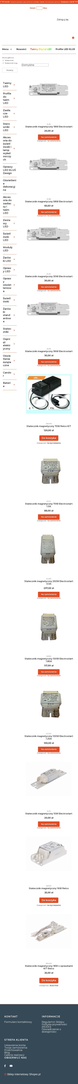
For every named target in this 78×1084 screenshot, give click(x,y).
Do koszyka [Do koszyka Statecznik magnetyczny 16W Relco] (48, 900)
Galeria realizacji (14, 1055)
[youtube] (11, 1066)
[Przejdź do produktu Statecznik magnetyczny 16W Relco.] (49, 853)
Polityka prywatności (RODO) (54, 1025)
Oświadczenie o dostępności (51, 1030)
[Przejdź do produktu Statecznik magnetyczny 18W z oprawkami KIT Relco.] (49, 931)
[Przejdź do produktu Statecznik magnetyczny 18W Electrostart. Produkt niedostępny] (49, 89)
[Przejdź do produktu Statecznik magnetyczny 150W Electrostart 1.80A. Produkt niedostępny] (49, 624)
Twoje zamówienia (15, 1047)
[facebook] (5, 1066)
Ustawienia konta (15, 1045)
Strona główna (8, 58)
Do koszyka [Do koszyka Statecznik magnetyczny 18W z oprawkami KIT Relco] (48, 980)
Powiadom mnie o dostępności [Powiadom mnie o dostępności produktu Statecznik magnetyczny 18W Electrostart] (49, 137)
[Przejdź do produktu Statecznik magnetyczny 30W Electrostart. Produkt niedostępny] (49, 239)
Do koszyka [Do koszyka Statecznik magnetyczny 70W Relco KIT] (48, 437)
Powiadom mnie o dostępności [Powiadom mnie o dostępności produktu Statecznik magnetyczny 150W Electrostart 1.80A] (49, 672)
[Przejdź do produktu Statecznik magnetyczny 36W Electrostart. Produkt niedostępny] (49, 309)
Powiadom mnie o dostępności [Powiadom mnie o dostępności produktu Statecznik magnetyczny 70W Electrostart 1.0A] (49, 517)
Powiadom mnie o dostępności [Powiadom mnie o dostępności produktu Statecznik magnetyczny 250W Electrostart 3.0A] (49, 594)
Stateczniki (9, 60)
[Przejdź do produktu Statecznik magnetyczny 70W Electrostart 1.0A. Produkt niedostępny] (49, 469)
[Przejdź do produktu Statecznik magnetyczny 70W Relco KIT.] (49, 394)
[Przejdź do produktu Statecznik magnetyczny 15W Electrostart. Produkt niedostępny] (49, 779)
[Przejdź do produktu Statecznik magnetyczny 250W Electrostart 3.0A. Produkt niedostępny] (49, 546)
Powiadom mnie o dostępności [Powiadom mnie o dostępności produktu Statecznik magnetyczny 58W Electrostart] (49, 212)
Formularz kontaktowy (18, 1021)
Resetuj (9, 70)
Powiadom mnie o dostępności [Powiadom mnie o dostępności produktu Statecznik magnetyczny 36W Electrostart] (49, 362)
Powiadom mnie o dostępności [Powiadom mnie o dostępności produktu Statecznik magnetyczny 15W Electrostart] (49, 824)
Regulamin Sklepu (53, 1021)
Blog (7, 1052)
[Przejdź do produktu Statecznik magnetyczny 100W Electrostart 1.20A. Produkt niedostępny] (49, 701)
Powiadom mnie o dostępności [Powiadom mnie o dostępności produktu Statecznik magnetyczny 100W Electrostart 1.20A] (49, 749)
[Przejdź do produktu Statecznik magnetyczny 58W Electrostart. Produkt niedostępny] (49, 164)
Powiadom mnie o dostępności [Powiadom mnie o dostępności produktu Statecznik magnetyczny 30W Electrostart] (49, 287)
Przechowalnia (13, 1050)
